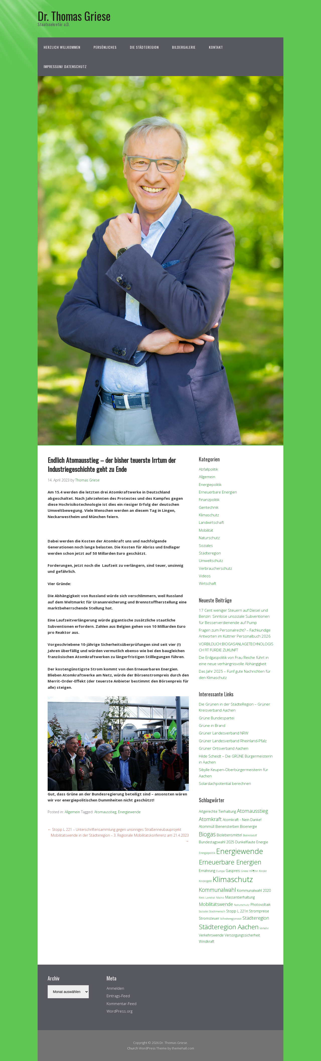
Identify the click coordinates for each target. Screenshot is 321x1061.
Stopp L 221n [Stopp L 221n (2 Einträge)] (237, 911)
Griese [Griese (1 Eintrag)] (244, 871)
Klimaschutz (209, 514)
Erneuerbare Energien (218, 491)
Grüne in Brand (212, 725)
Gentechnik (208, 507)
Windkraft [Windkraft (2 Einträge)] (206, 941)
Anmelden (115, 988)
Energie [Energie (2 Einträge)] (262, 842)
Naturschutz (209, 537)
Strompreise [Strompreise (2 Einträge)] (259, 911)
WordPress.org (119, 1011)
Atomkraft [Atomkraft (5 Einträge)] (210, 819)
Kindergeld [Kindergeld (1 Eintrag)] (205, 881)
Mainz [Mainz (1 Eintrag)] (220, 897)
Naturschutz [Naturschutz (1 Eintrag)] (242, 905)
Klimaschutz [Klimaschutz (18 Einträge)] (233, 879)
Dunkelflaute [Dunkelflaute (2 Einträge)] (245, 842)
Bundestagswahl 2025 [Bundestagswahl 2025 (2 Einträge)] (216, 842)
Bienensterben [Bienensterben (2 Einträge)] (227, 826)
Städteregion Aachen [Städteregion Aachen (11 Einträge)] (229, 926)
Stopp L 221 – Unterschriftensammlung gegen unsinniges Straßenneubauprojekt (114, 829)
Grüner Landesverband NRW (223, 732)
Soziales (206, 545)
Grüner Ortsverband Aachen (223, 748)
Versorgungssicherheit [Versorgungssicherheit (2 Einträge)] (242, 935)
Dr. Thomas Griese (74, 15)
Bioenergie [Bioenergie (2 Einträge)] (248, 826)
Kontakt (216, 47)
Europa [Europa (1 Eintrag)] (220, 871)
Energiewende (129, 811)
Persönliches (105, 47)
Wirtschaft (207, 583)
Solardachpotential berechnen (225, 783)
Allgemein (72, 811)
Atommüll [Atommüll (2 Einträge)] (206, 826)
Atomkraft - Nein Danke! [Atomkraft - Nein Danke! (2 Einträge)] (242, 819)
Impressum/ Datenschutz (65, 66)
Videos (205, 575)
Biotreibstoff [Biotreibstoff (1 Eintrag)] (250, 835)
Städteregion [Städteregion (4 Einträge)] (256, 918)
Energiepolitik (210, 484)
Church (132, 1048)
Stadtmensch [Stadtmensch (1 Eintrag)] (217, 911)
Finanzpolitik (209, 499)
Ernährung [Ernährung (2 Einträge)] (207, 870)
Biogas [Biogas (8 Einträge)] (207, 834)
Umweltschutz (211, 560)
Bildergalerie (184, 47)
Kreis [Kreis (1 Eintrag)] (201, 897)
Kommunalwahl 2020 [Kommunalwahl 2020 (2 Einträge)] (254, 890)
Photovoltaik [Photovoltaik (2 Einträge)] (261, 904)
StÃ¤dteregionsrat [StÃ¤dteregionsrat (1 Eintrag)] (231, 918)
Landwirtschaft (211, 522)
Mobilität (206, 530)
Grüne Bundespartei (216, 717)
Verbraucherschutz (215, 568)
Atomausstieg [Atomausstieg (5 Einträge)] (252, 810)
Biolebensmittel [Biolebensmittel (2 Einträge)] (229, 835)
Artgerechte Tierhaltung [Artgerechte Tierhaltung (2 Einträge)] (217, 811)
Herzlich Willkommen (62, 47)
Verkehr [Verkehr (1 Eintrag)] (264, 928)
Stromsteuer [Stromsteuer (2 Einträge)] (209, 918)
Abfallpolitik (208, 469)
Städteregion (210, 552)
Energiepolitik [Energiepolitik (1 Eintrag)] (207, 853)
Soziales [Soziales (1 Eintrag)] (203, 911)
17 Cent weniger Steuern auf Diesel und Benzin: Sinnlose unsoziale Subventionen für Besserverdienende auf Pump (234, 616)
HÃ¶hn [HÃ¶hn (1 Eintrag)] (253, 871)
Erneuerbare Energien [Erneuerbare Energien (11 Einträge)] (230, 862)
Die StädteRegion (144, 47)
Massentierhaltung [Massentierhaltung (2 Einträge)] (240, 897)
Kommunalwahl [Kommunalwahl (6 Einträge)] (217, 889)
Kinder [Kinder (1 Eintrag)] (263, 871)
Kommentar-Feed (121, 1003)
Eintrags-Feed (118, 995)
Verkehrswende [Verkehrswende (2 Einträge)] (211, 935)
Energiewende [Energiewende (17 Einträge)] (239, 851)
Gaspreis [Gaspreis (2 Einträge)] (233, 870)
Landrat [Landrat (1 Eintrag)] (210, 897)
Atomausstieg (105, 811)
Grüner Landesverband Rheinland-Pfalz (233, 740)
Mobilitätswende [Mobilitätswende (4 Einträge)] (216, 904)
